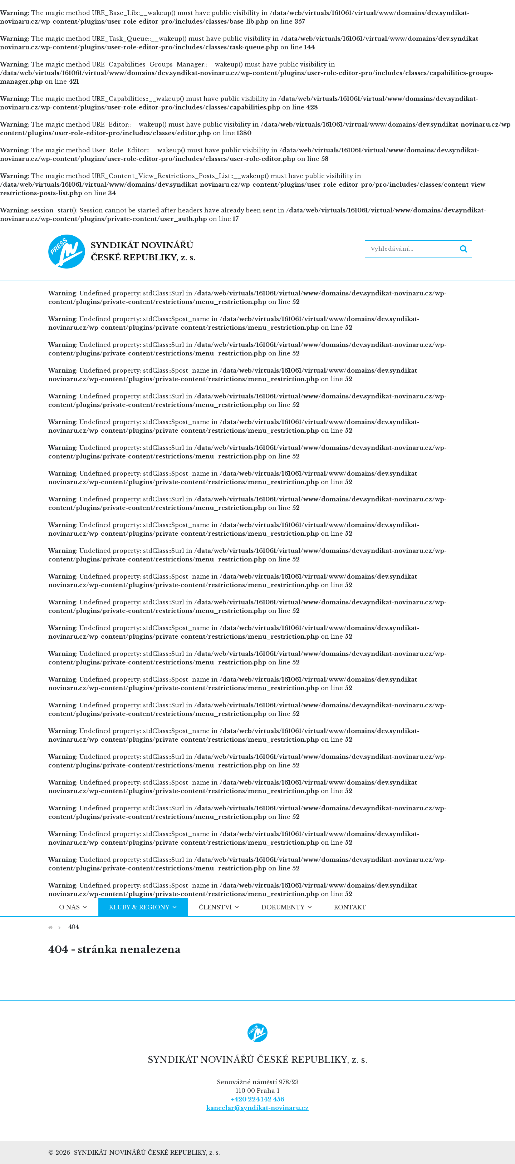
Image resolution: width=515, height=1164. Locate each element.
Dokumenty (287, 907)
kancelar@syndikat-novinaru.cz (257, 1107)
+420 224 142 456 (257, 1099)
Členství (219, 907)
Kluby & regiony (143, 907)
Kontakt (350, 907)
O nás (73, 907)
